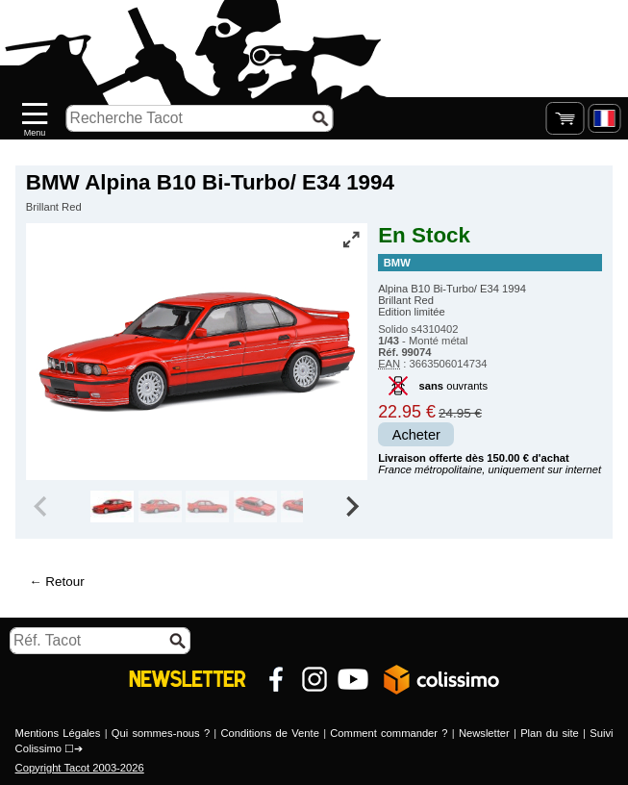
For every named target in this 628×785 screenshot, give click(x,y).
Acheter (416, 435)
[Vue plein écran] (351, 239)
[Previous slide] (42, 507)
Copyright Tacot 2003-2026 (79, 767)
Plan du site (549, 733)
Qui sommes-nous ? (161, 733)
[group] (112, 507)
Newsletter (484, 733)
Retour (64, 581)
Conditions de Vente (270, 733)
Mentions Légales (58, 733)
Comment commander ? (388, 733)
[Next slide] (351, 507)
